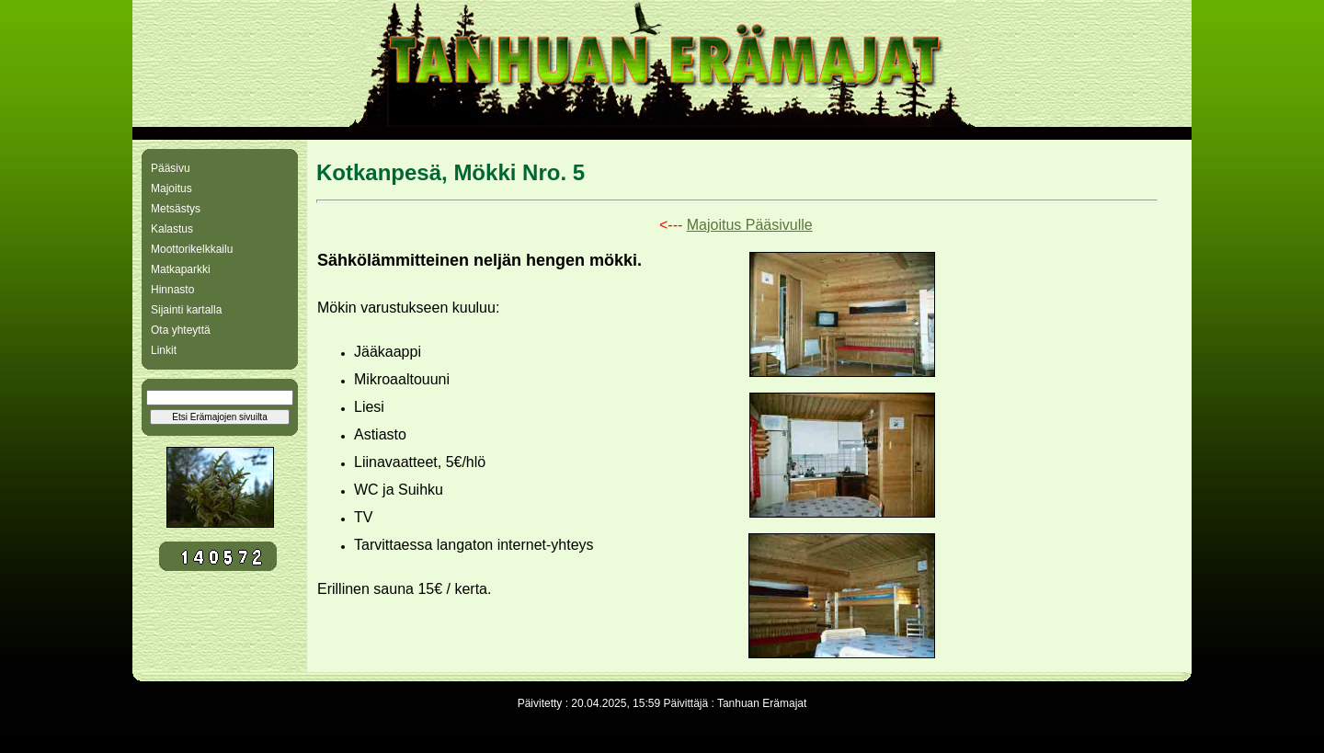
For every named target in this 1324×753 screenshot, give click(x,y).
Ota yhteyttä (181, 330)
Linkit (164, 350)
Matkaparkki (181, 269)
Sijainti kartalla (186, 309)
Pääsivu (170, 168)
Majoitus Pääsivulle (750, 225)
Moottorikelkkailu (192, 249)
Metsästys (175, 208)
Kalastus (172, 228)
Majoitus (171, 188)
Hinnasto (172, 289)
